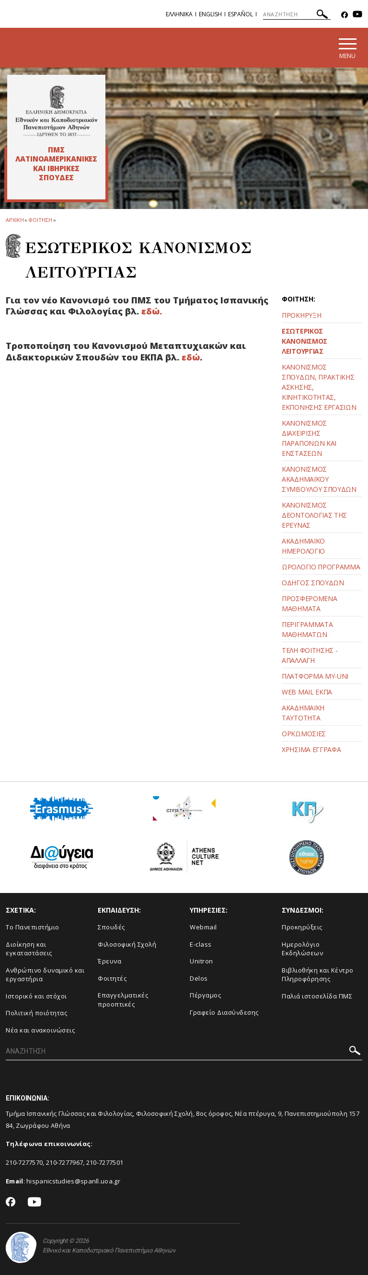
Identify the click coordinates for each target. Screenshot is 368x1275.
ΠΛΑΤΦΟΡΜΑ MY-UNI (315, 676)
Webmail (203, 927)
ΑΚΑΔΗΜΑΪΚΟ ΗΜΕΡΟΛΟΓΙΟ (303, 546)
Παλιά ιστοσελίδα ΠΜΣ (317, 996)
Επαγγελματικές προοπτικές (123, 999)
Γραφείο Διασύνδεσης (224, 1012)
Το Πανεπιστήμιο (32, 927)
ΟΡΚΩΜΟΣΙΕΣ (304, 733)
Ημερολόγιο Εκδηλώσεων (302, 949)
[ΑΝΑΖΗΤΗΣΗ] (297, 14)
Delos (199, 978)
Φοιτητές (112, 978)
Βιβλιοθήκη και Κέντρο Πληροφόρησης (318, 975)
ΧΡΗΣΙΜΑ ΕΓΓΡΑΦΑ (311, 749)
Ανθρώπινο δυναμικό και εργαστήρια (45, 975)
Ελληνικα (179, 14)
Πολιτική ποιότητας (36, 1012)
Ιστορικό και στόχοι (36, 996)
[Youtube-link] (357, 15)
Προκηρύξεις (302, 927)
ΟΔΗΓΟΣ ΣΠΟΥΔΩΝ (313, 582)
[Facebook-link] (344, 15)
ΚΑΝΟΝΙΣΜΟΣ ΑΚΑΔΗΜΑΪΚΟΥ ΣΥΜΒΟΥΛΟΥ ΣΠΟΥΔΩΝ (319, 479)
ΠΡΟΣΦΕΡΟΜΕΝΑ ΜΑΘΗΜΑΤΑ (309, 603)
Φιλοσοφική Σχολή (127, 944)
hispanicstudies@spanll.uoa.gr (73, 1181)
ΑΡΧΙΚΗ (14, 219)
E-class (201, 944)
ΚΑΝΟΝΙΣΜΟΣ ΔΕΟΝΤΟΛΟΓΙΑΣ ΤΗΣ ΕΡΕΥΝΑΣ (314, 515)
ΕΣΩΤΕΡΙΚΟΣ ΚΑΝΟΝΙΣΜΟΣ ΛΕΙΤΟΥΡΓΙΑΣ (304, 341)
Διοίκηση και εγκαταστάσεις (29, 949)
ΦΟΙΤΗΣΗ (40, 219)
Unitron (201, 961)
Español (240, 14)
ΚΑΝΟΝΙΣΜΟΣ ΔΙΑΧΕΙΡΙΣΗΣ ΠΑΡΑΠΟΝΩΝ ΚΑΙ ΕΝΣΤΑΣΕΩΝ (309, 438)
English (210, 14)
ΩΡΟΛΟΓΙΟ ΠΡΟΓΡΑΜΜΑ (321, 566)
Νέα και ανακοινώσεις (40, 1030)
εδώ (191, 357)
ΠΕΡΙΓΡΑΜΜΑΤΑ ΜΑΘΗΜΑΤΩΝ (307, 629)
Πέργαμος (205, 995)
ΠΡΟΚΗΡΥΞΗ (301, 315)
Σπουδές (111, 927)
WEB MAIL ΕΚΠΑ (307, 691)
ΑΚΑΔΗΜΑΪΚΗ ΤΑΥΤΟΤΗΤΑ (303, 712)
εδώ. (150, 311)
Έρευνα (109, 961)
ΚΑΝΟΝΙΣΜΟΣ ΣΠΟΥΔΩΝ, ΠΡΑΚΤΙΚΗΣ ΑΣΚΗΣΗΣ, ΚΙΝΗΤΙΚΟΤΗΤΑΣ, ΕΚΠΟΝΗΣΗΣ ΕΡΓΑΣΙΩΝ (319, 387)
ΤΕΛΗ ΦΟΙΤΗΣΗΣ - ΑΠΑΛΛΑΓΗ (310, 655)
